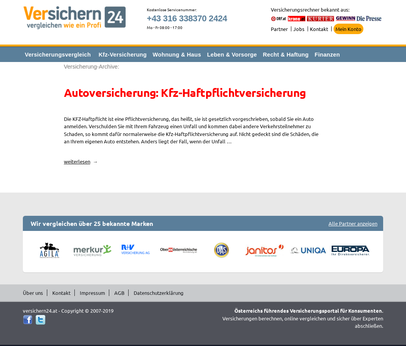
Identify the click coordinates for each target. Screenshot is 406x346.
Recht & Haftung (285, 55)
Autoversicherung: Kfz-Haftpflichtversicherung (185, 93)
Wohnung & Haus (177, 55)
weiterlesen (81, 161)
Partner (279, 29)
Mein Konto (348, 29)
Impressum (92, 292)
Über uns (33, 292)
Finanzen (327, 55)
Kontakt (319, 29)
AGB (119, 292)
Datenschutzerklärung (159, 292)
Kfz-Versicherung (123, 55)
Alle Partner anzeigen (353, 223)
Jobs (298, 29)
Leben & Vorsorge (232, 55)
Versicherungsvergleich (58, 55)
